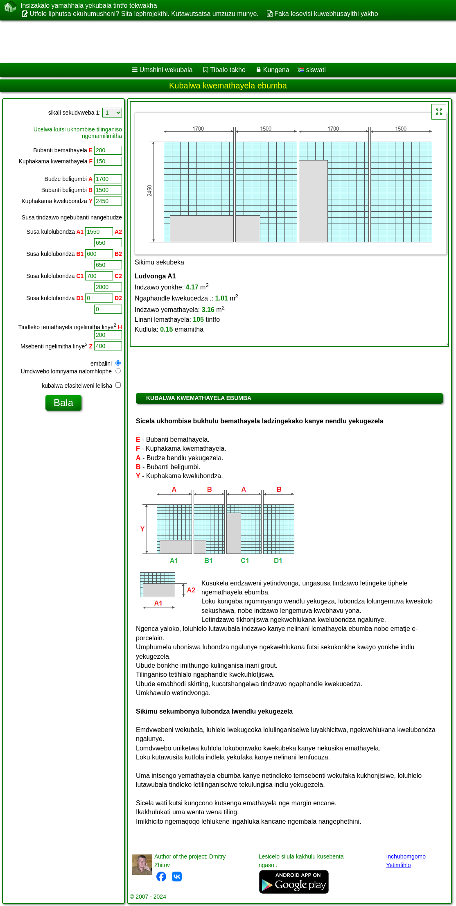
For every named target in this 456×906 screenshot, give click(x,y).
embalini (105, 363)
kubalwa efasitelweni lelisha (81, 385)
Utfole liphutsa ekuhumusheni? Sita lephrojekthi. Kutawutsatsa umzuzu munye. (143, 13)
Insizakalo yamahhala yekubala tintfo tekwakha (88, 5)
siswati (311, 69)
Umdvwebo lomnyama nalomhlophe (71, 371)
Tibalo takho (228, 69)
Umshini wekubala (166, 69)
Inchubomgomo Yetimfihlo (406, 860)
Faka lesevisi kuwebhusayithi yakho (326, 13)
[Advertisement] (219, 41)
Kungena (276, 69)
